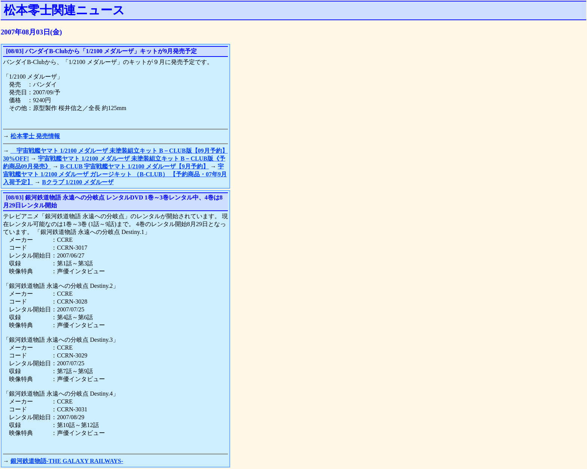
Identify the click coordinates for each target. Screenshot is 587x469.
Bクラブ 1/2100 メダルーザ (78, 182)
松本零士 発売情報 (35, 136)
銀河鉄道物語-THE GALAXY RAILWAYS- (66, 461)
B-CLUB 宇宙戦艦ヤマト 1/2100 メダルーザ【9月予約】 (134, 166)
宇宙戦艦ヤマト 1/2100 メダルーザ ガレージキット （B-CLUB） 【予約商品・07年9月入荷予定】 (115, 174)
